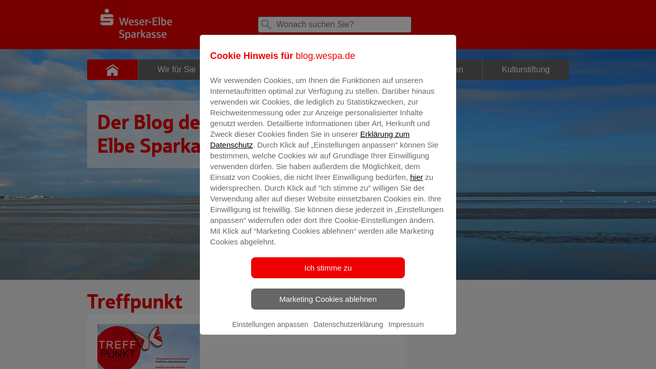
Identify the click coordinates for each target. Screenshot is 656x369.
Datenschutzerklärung (348, 331)
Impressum (406, 331)
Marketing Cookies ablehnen (328, 306)
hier (416, 184)
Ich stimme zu (328, 275)
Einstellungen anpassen (270, 331)
